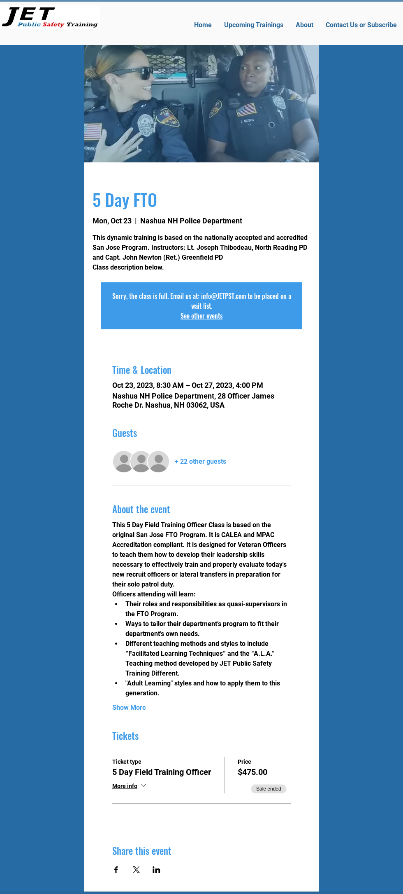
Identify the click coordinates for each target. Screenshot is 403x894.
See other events (201, 316)
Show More (129, 707)
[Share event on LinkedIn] (156, 869)
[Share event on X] (136, 869)
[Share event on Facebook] (116, 869)
